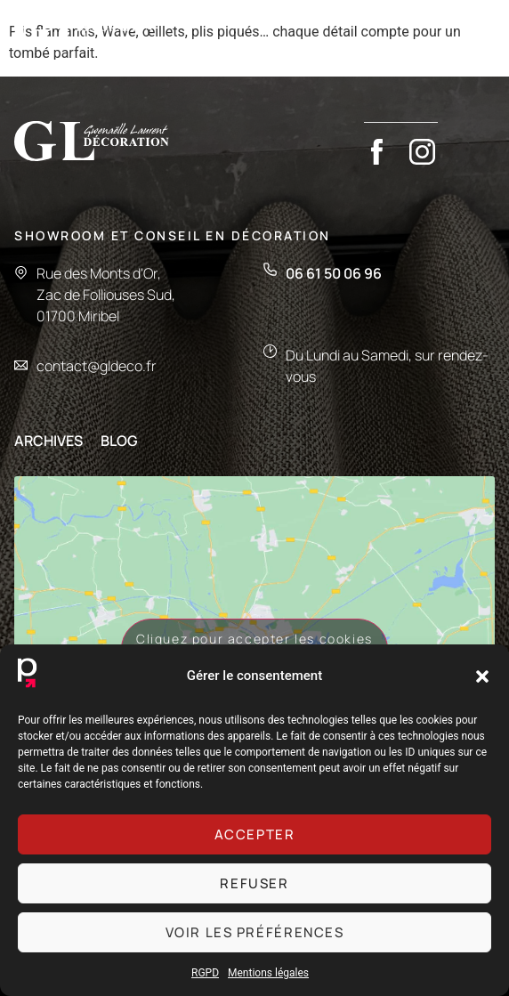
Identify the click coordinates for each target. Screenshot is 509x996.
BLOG (119, 444)
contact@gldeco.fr (96, 369)
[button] (482, 676)
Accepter (254, 834)
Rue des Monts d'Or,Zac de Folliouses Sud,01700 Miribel (105, 298)
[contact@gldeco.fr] (21, 369)
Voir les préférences (255, 932)
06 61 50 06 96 (334, 277)
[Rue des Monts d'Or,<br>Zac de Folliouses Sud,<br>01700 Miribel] (21, 274)
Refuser (254, 883)
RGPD (205, 973)
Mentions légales (268, 973)
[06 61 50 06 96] (270, 272)
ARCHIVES (48, 444)
